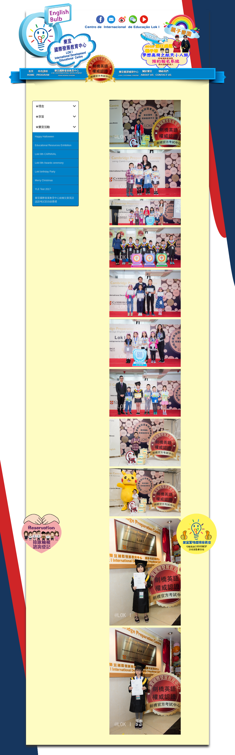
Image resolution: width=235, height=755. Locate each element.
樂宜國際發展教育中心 (66, 72)
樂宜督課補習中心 (129, 73)
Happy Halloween (44, 136)
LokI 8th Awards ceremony (49, 162)
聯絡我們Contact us (163, 73)
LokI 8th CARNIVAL (45, 154)
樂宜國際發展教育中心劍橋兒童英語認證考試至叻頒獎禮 (54, 199)
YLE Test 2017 (43, 189)
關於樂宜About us (147, 73)
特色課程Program (43, 73)
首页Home (31, 73)
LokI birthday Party (45, 171)
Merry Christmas (44, 180)
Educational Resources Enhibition (53, 145)
